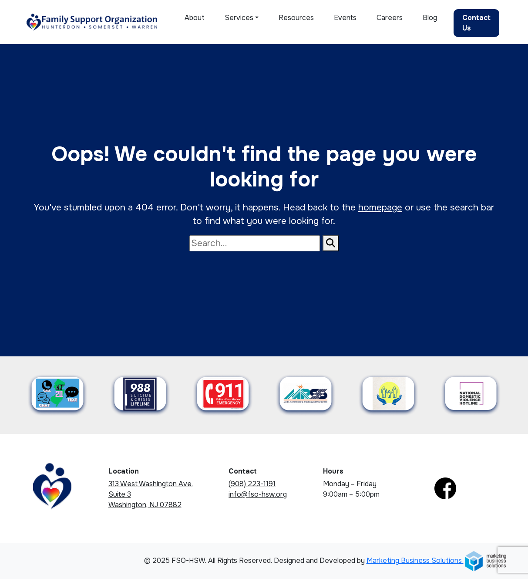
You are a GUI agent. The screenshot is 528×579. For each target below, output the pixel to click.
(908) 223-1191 (252, 483)
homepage (380, 207)
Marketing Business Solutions (437, 560)
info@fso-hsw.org (258, 494)
